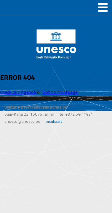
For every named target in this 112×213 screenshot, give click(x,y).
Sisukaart (54, 121)
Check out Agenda (18, 92)
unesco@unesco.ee (22, 121)
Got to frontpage (60, 92)
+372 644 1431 (79, 114)
